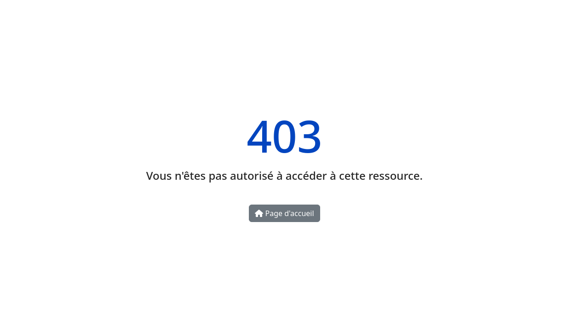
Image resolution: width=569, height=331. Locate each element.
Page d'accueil (284, 213)
